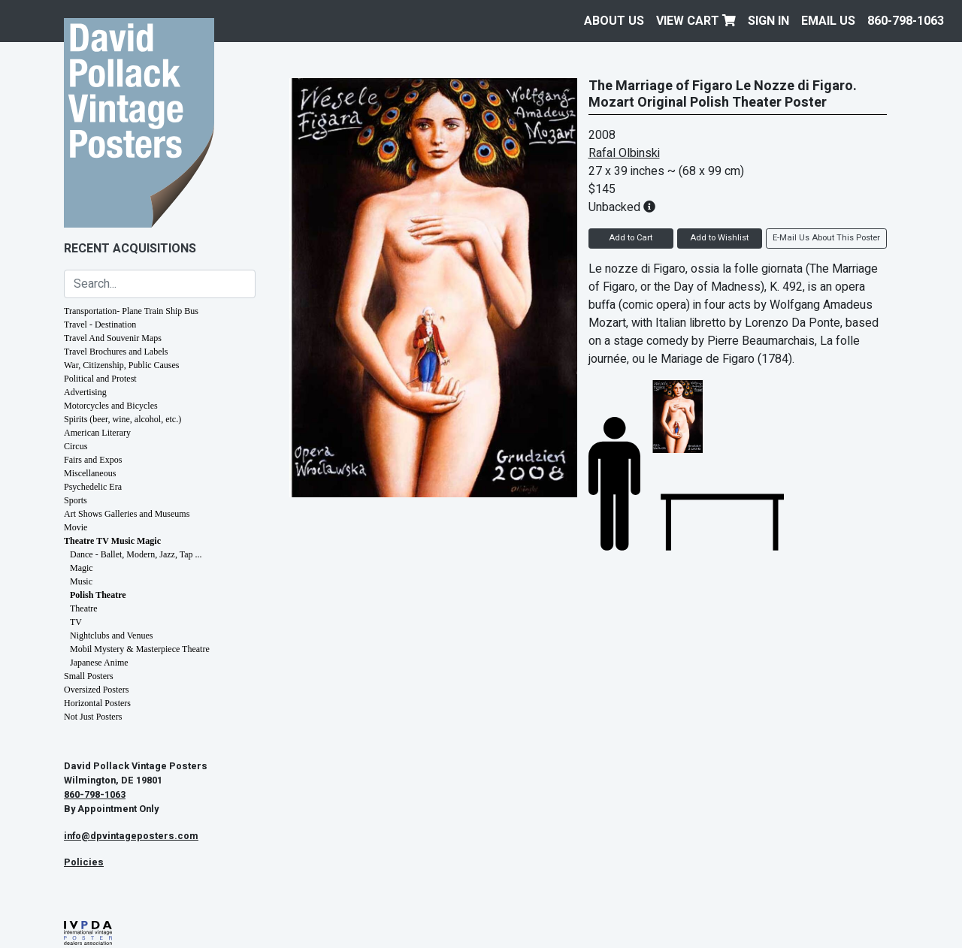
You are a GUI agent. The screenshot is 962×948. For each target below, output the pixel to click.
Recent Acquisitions (130, 249)
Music (81, 581)
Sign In (768, 21)
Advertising (85, 392)
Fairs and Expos (93, 459)
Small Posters (88, 676)
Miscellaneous (90, 473)
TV (76, 622)
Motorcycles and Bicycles (111, 405)
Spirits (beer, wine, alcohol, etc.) (122, 419)
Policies (84, 862)
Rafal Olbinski (624, 153)
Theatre (84, 608)
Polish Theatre (98, 595)
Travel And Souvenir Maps (113, 338)
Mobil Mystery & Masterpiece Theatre (140, 649)
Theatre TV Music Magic (112, 541)
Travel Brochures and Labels (116, 351)
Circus (75, 446)
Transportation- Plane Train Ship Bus (131, 311)
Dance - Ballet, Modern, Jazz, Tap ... (136, 554)
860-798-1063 (905, 21)
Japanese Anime (99, 662)
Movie (75, 527)
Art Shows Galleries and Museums (126, 514)
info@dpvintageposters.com (131, 836)
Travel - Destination (100, 324)
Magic (81, 568)
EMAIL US (828, 21)
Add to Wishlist (719, 237)
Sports (75, 500)
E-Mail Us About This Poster (826, 237)
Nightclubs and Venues (111, 635)
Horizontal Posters (97, 703)
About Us (614, 21)
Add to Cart (630, 237)
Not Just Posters (93, 716)
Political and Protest (100, 378)
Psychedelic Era (93, 487)
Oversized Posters (96, 689)
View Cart (696, 21)
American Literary (97, 432)
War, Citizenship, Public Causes (122, 365)
